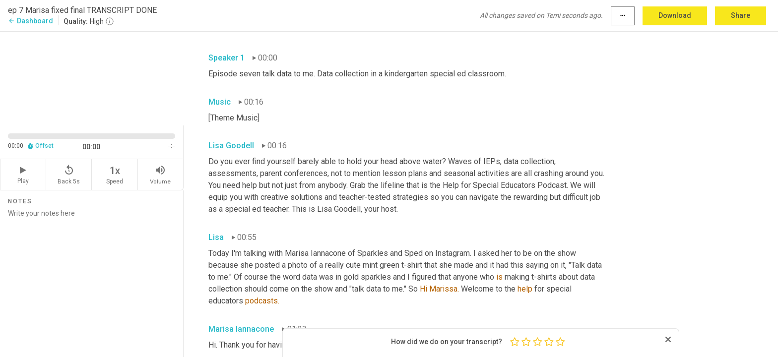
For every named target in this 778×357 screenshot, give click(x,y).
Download (674, 15)
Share (740, 15)
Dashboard (30, 21)
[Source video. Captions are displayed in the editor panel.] (92, 77)
